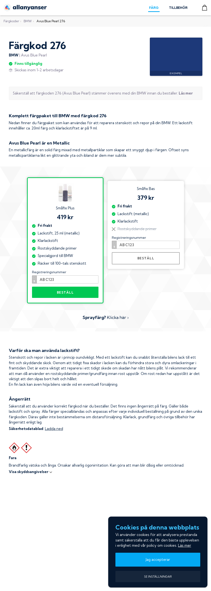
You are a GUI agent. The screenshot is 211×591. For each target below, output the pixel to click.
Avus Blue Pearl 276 (51, 21)
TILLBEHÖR (178, 8)
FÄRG (154, 8)
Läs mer (184, 545)
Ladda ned (54, 428)
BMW (28, 21)
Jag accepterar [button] (158, 559)
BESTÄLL (65, 292)
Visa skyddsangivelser (31, 471)
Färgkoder (11, 21)
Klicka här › (106, 317)
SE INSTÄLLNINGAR (158, 576)
